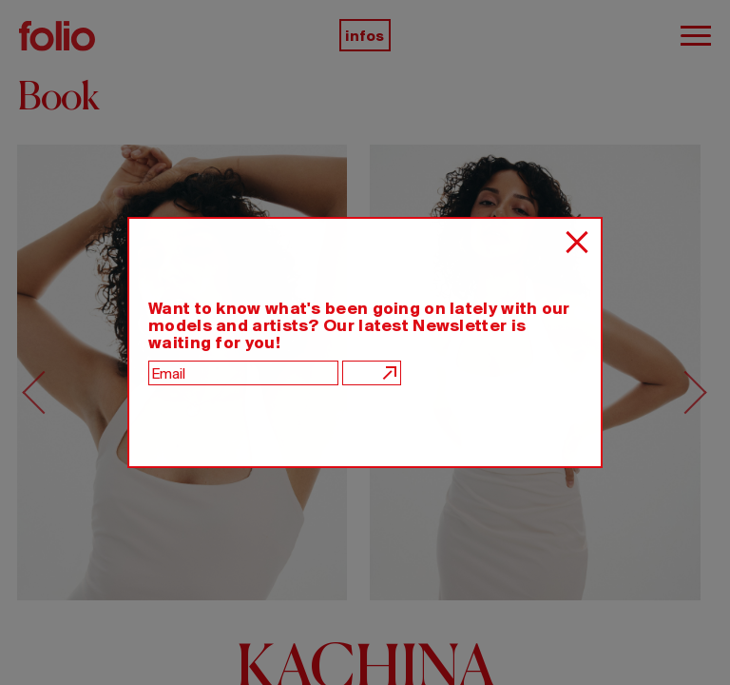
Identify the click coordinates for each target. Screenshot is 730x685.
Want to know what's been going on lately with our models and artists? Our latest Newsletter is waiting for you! (359, 325)
